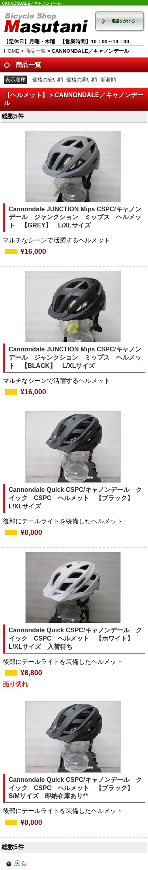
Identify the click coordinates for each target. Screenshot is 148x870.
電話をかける (123, 21)
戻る (20, 863)
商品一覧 (35, 51)
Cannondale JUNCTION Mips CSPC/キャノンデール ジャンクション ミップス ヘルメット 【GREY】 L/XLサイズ (75, 217)
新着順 (108, 80)
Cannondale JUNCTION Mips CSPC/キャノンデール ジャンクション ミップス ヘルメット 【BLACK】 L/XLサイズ (75, 357)
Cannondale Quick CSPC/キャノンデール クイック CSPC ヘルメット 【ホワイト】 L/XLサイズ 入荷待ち (75, 638)
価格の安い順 (47, 80)
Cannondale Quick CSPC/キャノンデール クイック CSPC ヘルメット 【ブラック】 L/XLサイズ (75, 498)
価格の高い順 (81, 80)
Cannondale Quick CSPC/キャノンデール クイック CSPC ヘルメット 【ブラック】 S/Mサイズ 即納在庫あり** (75, 788)
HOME (11, 51)
